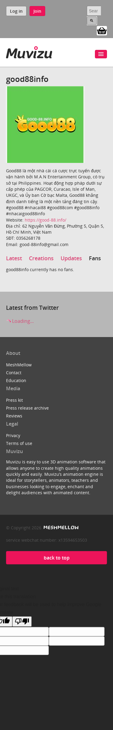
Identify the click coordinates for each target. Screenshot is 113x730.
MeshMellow (19, 365)
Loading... (20, 321)
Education (16, 380)
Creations (41, 258)
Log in (16, 11)
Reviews (14, 416)
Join (37, 11)
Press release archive (27, 408)
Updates (71, 258)
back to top (57, 557)
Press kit (14, 400)
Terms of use (19, 443)
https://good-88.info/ (45, 220)
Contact (13, 372)
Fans (95, 258)
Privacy (13, 435)
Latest (14, 258)
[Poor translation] (22, 621)
